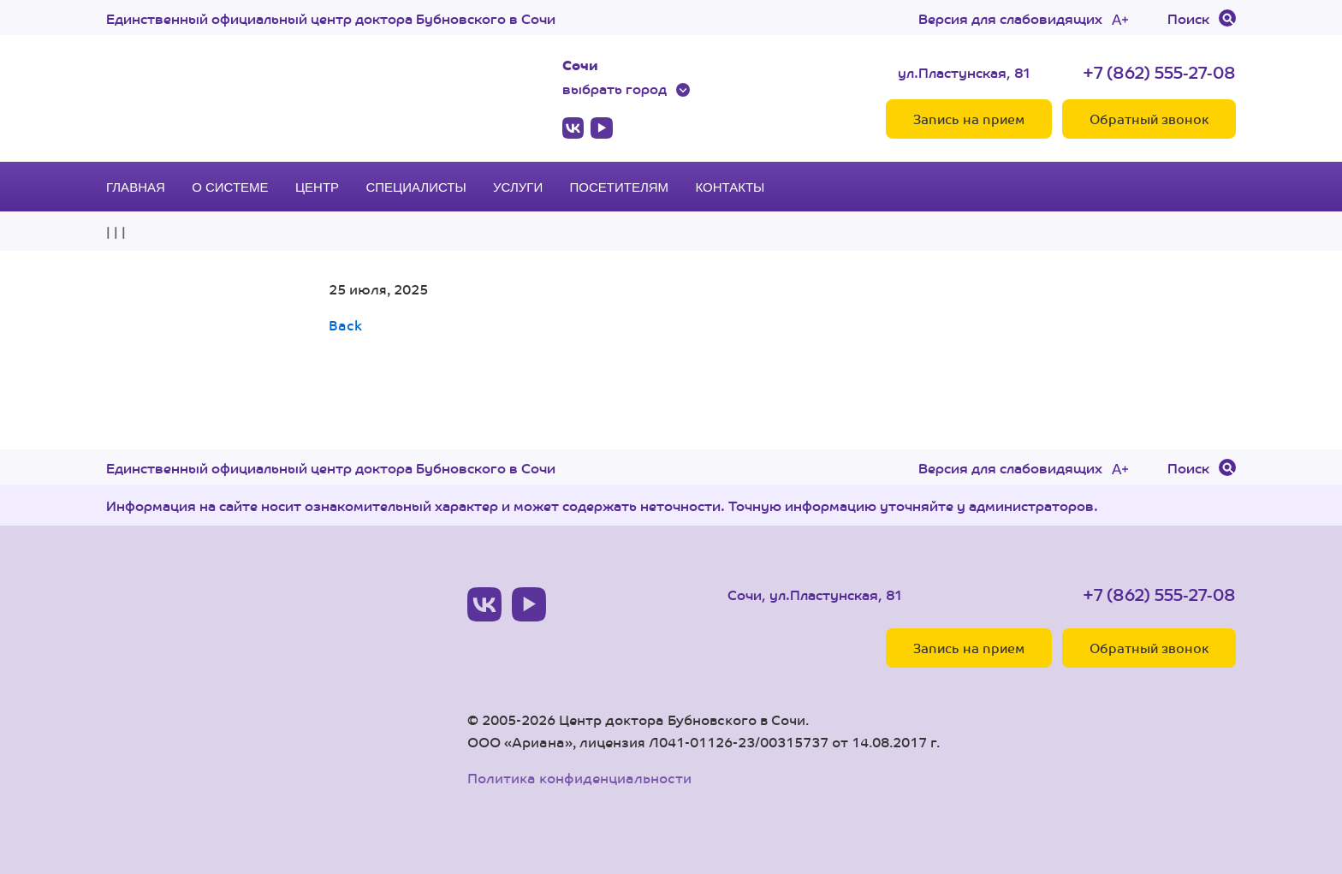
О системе (230, 187)
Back (345, 324)
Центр (317, 187)
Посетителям (619, 187)
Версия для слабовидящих (1010, 18)
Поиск (1188, 18)
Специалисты (415, 187)
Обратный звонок (1149, 118)
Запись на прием (968, 118)
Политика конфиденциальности (579, 777)
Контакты (729, 187)
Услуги (518, 187)
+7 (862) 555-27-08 (1159, 71)
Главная (135, 187)
